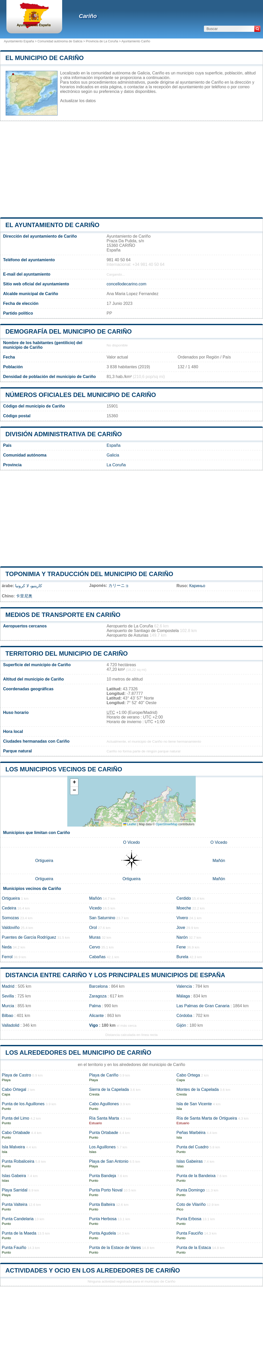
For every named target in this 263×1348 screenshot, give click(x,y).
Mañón (219, 860)
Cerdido (183, 898)
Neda (7, 947)
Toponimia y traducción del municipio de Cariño (89, 573)
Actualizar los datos (78, 101)
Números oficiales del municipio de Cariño (80, 394)
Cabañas (97, 957)
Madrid (8, 986)
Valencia (184, 986)
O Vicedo (131, 842)
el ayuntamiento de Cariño (52, 224)
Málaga (183, 996)
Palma (95, 1006)
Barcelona (98, 986)
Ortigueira (44, 860)
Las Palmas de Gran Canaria (202, 1006)
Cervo (94, 947)
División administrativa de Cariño (63, 434)
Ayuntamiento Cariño (135, 41)
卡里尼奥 (24, 596)
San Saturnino (102, 918)
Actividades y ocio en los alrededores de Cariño (92, 1270)
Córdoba (184, 1015)
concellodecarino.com (126, 284)
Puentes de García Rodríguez (29, 937)
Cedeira (9, 908)
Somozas (10, 918)
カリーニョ (118, 585)
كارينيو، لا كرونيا (28, 586)
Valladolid (10, 1025)
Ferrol (7, 957)
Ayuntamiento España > (20, 41)
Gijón (181, 1025)
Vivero (182, 918)
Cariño (88, 16)
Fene (181, 947)
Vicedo (95, 908)
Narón (182, 937)
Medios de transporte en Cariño (62, 614)
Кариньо (197, 586)
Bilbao (7, 1015)
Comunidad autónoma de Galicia (59, 41)
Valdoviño (11, 927)
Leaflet (129, 824)
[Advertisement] (131, 169)
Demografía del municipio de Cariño (68, 331)
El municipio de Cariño (44, 57)
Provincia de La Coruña (102, 41)
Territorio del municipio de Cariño (66, 653)
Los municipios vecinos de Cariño (63, 769)
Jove (180, 927)
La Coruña (116, 465)
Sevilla (8, 996)
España (113, 445)
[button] (74, 783)
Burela (182, 957)
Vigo (93, 1025)
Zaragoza (98, 996)
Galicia (113, 455)
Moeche (183, 908)
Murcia (8, 1006)
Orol (93, 927)
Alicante (96, 1015)
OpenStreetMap (166, 824)
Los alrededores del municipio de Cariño (78, 1052)
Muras (94, 937)
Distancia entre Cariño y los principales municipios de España (115, 975)
